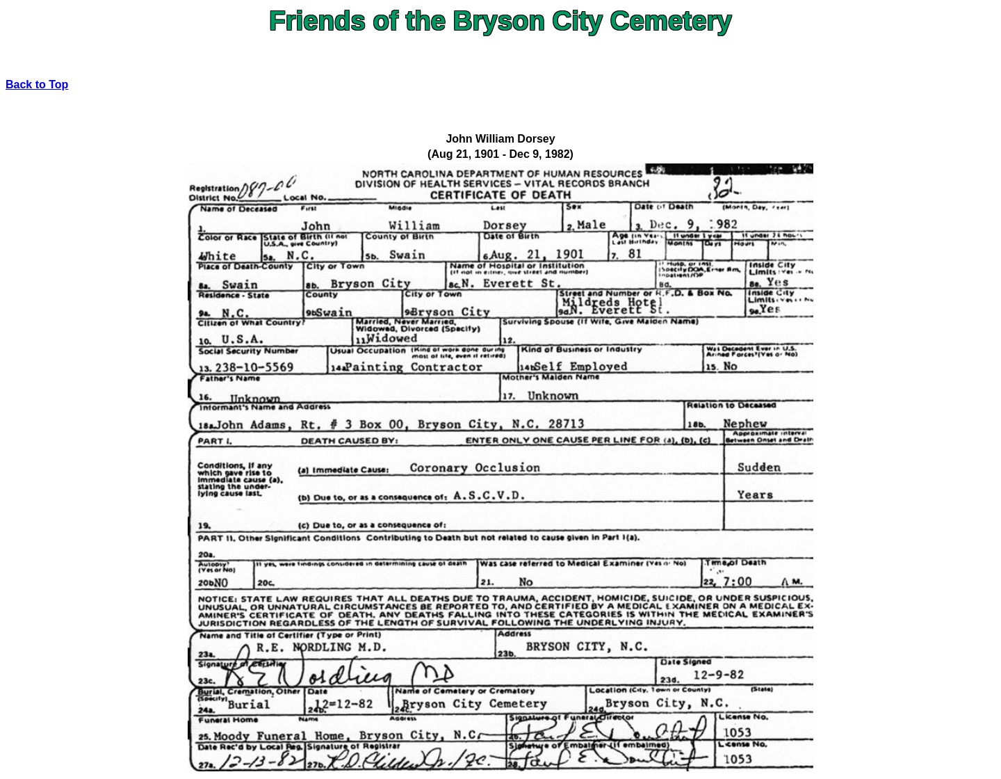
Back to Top (37, 84)
